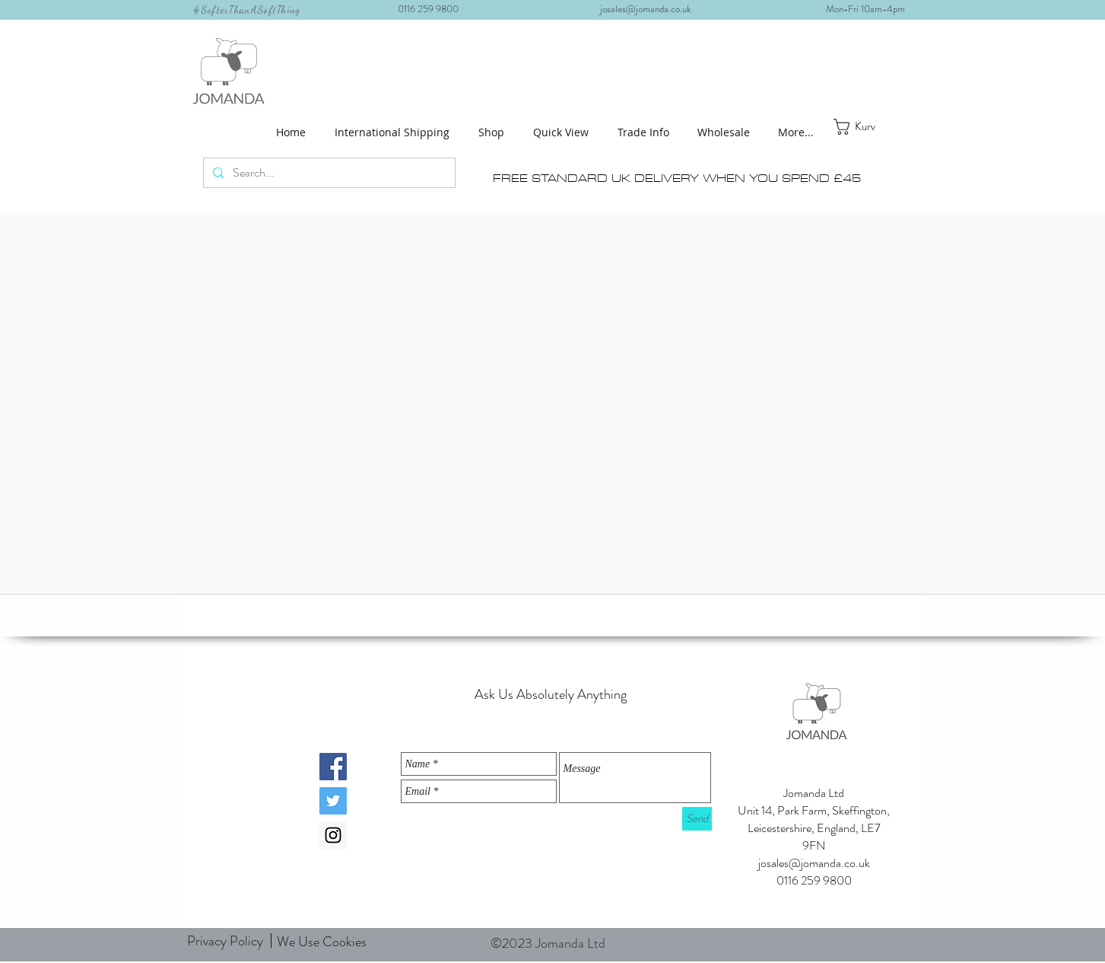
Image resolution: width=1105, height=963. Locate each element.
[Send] (697, 819)
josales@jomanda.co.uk (651, 9)
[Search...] (328, 172)
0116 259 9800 (433, 9)
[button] (494, 132)
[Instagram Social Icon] (333, 835)
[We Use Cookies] (322, 942)
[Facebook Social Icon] (333, 766)
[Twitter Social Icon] (333, 801)
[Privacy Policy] (225, 941)
